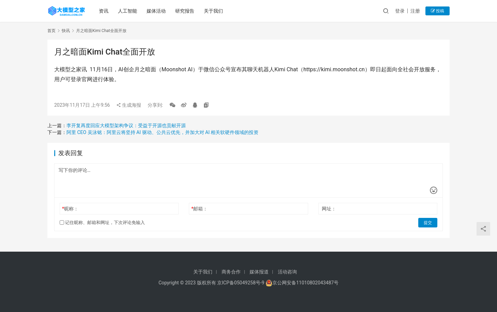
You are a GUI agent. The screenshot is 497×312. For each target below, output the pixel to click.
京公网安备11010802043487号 (305, 282)
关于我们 (213, 11)
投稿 (437, 11)
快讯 (66, 30)
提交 (428, 222)
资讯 (103, 11)
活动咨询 (287, 271)
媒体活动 (156, 11)
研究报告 (184, 11)
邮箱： (199, 208)
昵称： (70, 208)
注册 (415, 11)
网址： (329, 208)
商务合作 (231, 271)
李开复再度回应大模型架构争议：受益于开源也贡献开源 (126, 125)
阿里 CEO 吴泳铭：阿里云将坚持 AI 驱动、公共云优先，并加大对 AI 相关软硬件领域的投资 (162, 132)
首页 (51, 30)
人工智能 (127, 11)
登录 (400, 11)
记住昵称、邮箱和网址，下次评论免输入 (102, 222)
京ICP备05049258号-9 (240, 282)
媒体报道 (259, 271)
